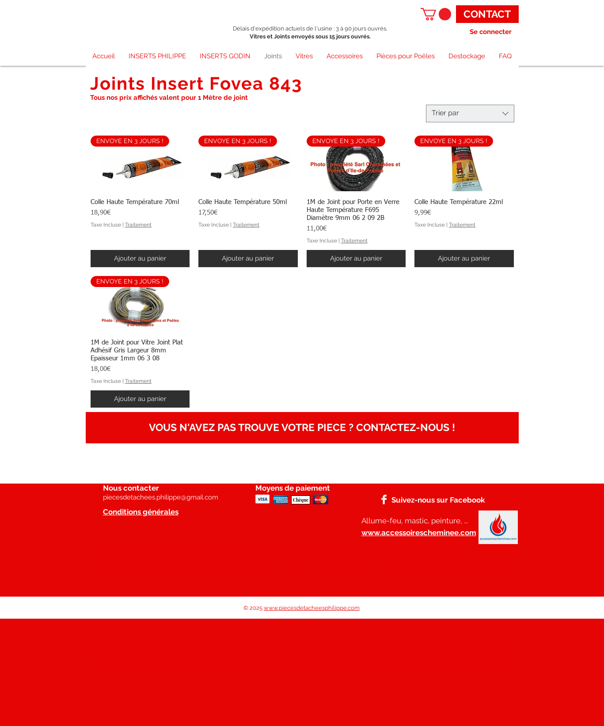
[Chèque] (300, 499)
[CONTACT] (487, 14)
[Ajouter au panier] (140, 258)
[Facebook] (384, 499)
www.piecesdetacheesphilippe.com (312, 608)
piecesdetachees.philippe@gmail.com (160, 497)
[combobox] (470, 113)
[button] (436, 14)
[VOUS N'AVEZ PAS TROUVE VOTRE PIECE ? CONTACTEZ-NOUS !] (302, 427)
